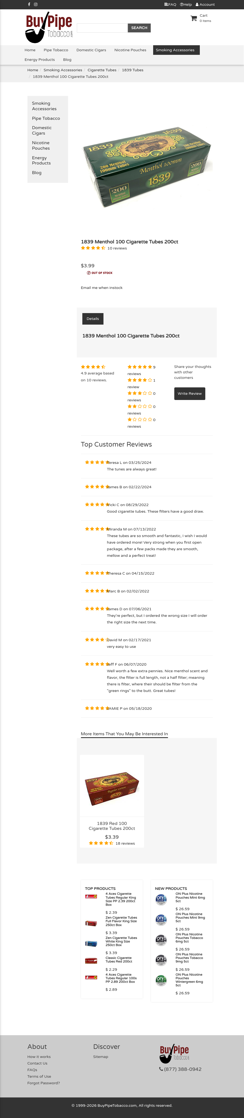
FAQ (170, 4)
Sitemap (100, 1056)
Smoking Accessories (175, 50)
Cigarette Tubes (102, 70)
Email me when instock (102, 287)
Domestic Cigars (91, 50)
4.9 (84, 373)
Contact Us (37, 1063)
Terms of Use (39, 1076)
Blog (67, 59)
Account (205, 4)
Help (186, 4)
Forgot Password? (43, 1083)
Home (30, 50)
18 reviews (125, 843)
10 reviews (117, 248)
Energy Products (40, 59)
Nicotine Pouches (130, 50)
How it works (39, 1056)
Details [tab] (93, 318)
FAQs (32, 1070)
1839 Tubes (133, 70)
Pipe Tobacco (56, 50)
